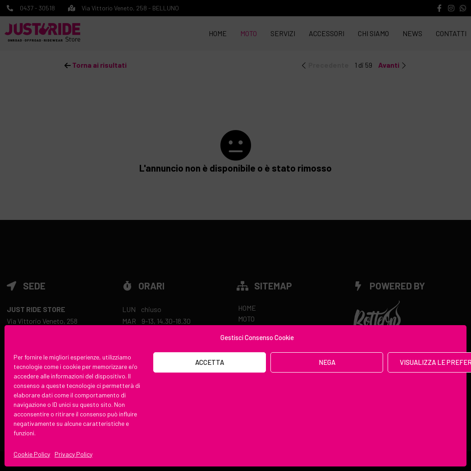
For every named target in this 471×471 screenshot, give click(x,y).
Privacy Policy (73, 454)
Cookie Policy (32, 454)
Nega (327, 362)
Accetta (209, 362)
